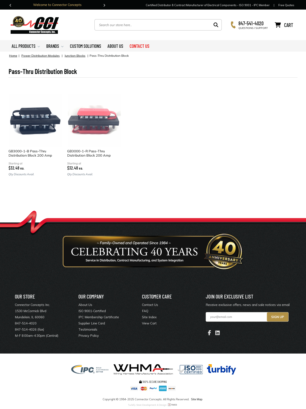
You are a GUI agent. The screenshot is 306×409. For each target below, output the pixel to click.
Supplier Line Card (91, 323)
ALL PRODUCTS (26, 46)
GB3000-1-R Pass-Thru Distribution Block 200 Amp (89, 153)
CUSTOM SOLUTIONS (85, 46)
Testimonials (87, 329)
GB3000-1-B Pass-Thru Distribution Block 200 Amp (30, 153)
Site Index (149, 317)
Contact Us (150, 305)
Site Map (197, 399)
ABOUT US (115, 46)
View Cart (149, 323)
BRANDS (55, 46)
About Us (85, 305)
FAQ (145, 311)
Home (13, 56)
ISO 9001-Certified (92, 311)
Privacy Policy (88, 336)
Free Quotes (286, 5)
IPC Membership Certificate (98, 317)
